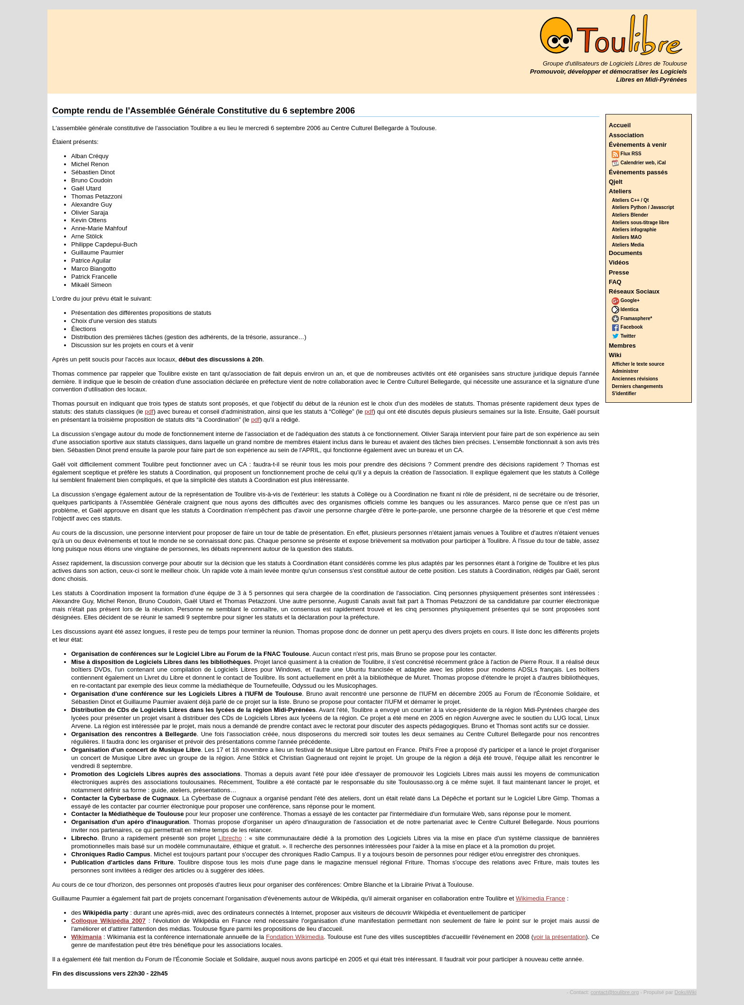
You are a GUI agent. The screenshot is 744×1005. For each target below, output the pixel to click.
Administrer (625, 371)
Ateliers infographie (634, 229)
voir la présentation (559, 936)
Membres (622, 345)
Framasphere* (632, 318)
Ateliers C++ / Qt (630, 200)
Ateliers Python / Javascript (643, 207)
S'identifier (624, 393)
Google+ (626, 300)
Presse (619, 272)
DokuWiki (686, 992)
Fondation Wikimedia (295, 936)
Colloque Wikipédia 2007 (108, 920)
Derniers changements (637, 386)
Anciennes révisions (635, 378)
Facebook (627, 327)
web (649, 162)
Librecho (230, 838)
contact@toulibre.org (615, 992)
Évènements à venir (638, 144)
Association (626, 135)
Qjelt (616, 181)
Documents (625, 252)
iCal (661, 162)
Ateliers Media (628, 244)
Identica (625, 309)
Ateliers (620, 191)
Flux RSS (627, 153)
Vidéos (619, 262)
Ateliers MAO (627, 237)
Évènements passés (638, 172)
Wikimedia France (540, 898)
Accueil (620, 125)
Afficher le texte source (638, 364)
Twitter (624, 336)
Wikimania (86, 936)
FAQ (615, 281)
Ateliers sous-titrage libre (641, 222)
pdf (149, 411)
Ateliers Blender (630, 215)
